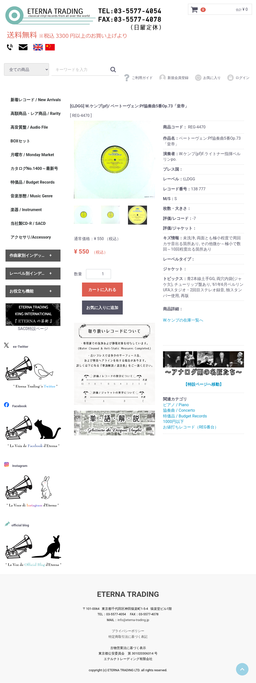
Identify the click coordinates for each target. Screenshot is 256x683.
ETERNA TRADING (128, 594)
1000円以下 (173, 421)
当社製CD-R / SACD (28, 223)
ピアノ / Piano (176, 404)
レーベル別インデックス (32, 273)
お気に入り (207, 77)
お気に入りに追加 (102, 307)
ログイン (238, 77)
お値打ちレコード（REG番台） (190, 427)
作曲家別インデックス (30, 255)
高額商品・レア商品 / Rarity (35, 113)
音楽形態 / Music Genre (31, 196)
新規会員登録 (173, 77)
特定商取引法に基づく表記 (128, 637)
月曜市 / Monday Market (32, 154)
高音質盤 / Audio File (29, 127)
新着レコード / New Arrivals (35, 99)
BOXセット (20, 141)
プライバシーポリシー (128, 631)
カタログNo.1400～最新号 (34, 168)
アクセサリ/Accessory (30, 237)
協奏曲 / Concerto (179, 410)
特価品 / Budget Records (185, 416)
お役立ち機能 (22, 291)
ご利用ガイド (138, 77)
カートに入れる (102, 289)
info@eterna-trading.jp (133, 620)
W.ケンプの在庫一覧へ (183, 320)
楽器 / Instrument (26, 209)
